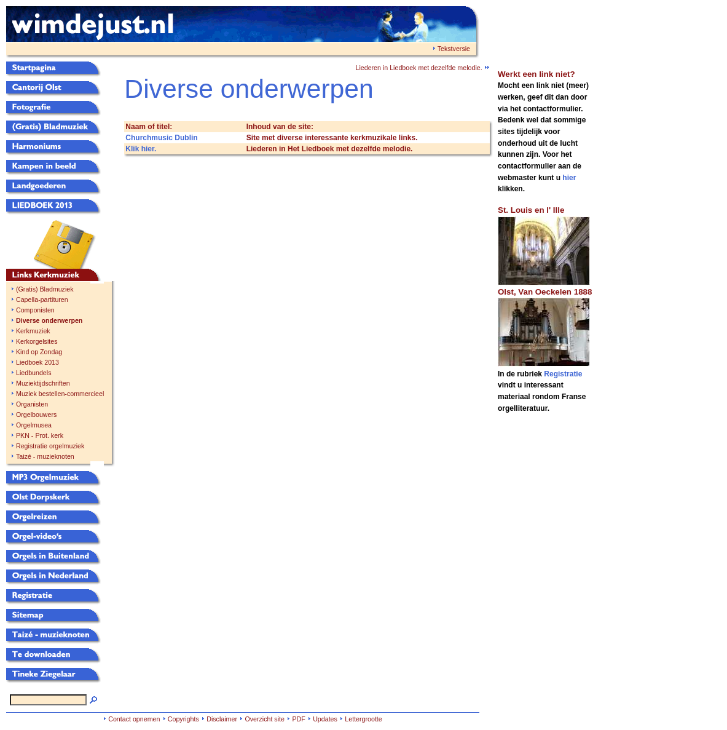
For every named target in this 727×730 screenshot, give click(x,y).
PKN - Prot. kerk (39, 435)
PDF (298, 719)
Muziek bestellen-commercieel (60, 393)
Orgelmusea (34, 425)
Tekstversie (454, 48)
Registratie (563, 374)
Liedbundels (33, 372)
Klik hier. (140, 149)
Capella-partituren (42, 299)
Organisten (32, 404)
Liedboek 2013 (37, 362)
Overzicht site (265, 719)
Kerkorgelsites (37, 341)
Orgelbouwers (36, 414)
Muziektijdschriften (43, 383)
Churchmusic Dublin (161, 137)
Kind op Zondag (39, 351)
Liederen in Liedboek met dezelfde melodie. (422, 67)
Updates (325, 719)
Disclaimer (221, 719)
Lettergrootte (363, 719)
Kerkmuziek (33, 331)
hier (569, 177)
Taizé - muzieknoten (45, 456)
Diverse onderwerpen (49, 320)
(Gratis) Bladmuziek (45, 289)
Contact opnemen (134, 719)
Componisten (35, 310)
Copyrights (183, 719)
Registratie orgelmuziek (50, 446)
